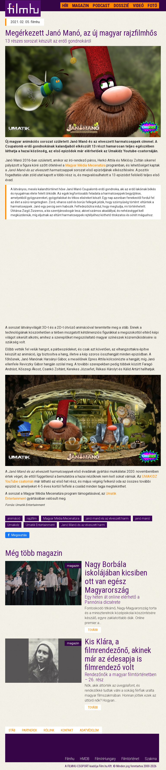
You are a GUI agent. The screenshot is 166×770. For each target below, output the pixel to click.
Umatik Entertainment (40, 525)
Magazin (80, 5)
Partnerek (29, 730)
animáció (13, 518)
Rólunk (49, 730)
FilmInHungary (105, 758)
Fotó (152, 5)
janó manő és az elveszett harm (107, 518)
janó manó (142, 518)
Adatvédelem (89, 730)
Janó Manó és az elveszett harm (83, 525)
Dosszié (121, 5)
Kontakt (67, 730)
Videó (138, 5)
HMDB (84, 758)
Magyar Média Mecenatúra (61, 518)
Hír (65, 5)
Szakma (151, 758)
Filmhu (69, 758)
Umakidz (13, 525)
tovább (93, 630)
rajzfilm (32, 518)
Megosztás (17, 535)
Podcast (101, 5)
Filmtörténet (130, 758)
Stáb (12, 730)
